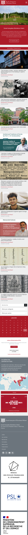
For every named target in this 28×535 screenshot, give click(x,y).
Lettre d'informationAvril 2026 (14, 351)
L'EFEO (3, 434)
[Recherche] (12, 305)
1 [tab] (12, 413)
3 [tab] (15, 413)
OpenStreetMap (21, 389)
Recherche (4, 439)
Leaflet (17, 389)
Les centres (4, 437)
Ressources (4, 444)
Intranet (4, 449)
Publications (5, 446)
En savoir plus (14, 41)
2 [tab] (14, 413)
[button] (19, 382)
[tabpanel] (14, 404)
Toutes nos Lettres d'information (14, 354)
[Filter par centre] (14, 313)
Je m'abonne (14, 346)
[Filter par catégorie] (14, 309)
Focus (14, 392)
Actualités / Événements (14, 48)
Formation (4, 442)
